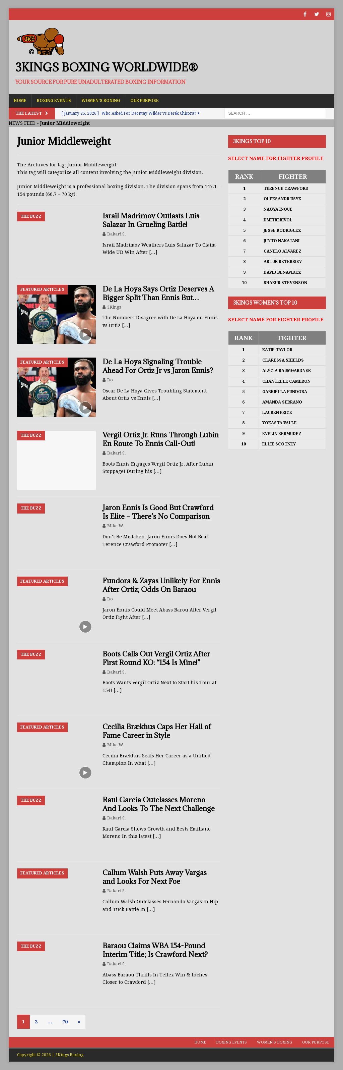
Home (20, 100)
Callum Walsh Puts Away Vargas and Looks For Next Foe (154, 877)
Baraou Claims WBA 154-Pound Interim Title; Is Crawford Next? (155, 950)
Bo (110, 379)
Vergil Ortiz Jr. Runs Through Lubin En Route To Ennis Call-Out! (160, 439)
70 (65, 1021)
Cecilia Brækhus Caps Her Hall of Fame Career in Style (156, 731)
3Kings (114, 307)
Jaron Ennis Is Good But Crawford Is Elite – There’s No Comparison (158, 512)
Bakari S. (116, 233)
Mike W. (115, 525)
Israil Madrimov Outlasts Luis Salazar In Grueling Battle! (150, 220)
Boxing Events (54, 100)
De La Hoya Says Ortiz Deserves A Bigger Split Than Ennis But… (158, 293)
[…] (153, 252)
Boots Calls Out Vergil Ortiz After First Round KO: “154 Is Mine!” (156, 658)
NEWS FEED (22, 123)
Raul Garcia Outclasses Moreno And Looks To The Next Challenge (158, 804)
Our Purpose (144, 100)
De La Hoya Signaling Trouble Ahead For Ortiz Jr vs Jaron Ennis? (157, 366)
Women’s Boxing (100, 100)
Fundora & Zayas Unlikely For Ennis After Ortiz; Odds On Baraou (161, 585)
